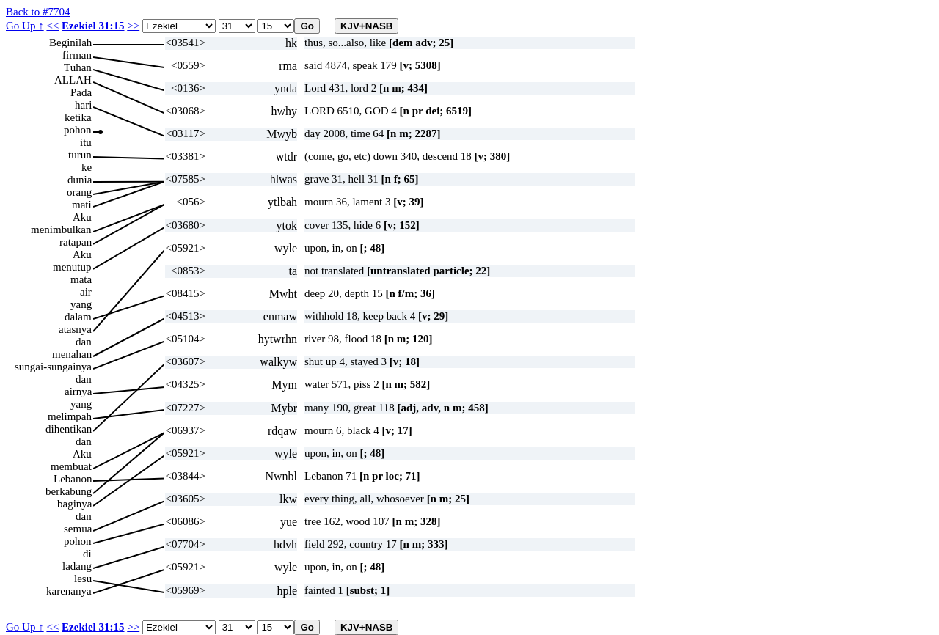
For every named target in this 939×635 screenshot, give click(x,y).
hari (83, 105)
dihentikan (68, 429)
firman (77, 55)
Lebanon (73, 479)
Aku (82, 217)
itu (86, 142)
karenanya (69, 591)
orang (79, 192)
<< (52, 26)
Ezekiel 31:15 (93, 26)
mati (82, 204)
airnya (78, 391)
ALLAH (73, 80)
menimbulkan (61, 229)
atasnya (75, 329)
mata (81, 279)
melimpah (70, 416)
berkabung (68, 491)
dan (84, 342)
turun (80, 155)
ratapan (75, 242)
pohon (78, 130)
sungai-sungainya (53, 366)
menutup (72, 267)
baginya (74, 504)
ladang (77, 566)
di (87, 553)
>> (133, 26)
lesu (83, 578)
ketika (78, 117)
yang (81, 304)
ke (86, 167)
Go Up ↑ (25, 26)
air (86, 292)
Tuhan (78, 67)
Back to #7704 (38, 12)
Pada (81, 92)
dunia (79, 180)
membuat (71, 466)
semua (78, 529)
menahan (72, 354)
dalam (78, 317)
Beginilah (70, 42)
